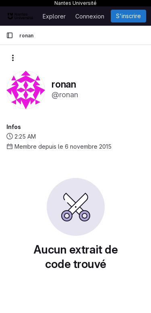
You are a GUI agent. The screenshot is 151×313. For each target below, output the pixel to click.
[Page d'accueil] (20, 16)
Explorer (54, 16)
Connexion (89, 16)
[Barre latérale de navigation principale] (9, 35)
